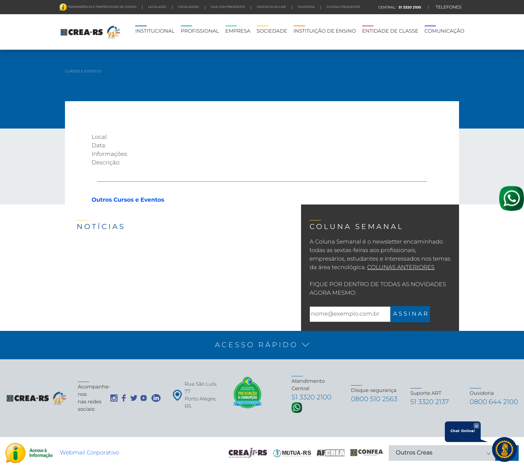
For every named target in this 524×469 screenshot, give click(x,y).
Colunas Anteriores (401, 267)
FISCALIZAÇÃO (188, 7)
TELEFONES (449, 7)
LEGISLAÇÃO (157, 7)
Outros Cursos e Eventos (128, 200)
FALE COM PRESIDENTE (228, 7)
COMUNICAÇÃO (444, 31)
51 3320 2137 (432, 402)
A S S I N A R (410, 314)
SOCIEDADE (272, 31)
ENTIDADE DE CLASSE (390, 31)
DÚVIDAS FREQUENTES (343, 7)
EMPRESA (238, 31)
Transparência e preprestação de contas (101, 7)
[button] (262, 345)
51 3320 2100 (409, 7)
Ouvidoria (306, 7)
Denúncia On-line (271, 7)
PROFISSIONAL (200, 31)
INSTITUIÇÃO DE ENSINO (325, 31)
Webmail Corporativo (89, 452)
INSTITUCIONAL (155, 31)
